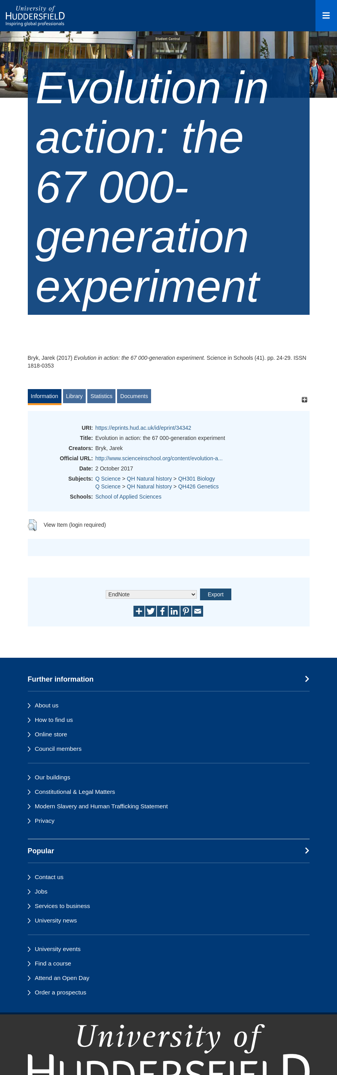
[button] (32, 525)
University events (58, 949)
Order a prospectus (61, 992)
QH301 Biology (196, 479)
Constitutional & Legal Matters (75, 791)
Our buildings (52, 777)
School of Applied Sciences (129, 497)
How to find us (54, 719)
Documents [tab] (134, 396)
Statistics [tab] (101, 396)
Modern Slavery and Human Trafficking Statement (101, 806)
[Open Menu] (326, 15)
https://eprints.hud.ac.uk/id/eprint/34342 (143, 428)
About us (47, 705)
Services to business (62, 906)
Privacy (44, 820)
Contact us (49, 877)
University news (56, 920)
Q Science (108, 479)
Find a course (53, 963)
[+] (305, 400)
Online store (51, 734)
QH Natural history (149, 479)
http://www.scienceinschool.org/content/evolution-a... (159, 458)
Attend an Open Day (62, 977)
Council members (58, 748)
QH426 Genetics (198, 486)
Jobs (41, 891)
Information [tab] (44, 396)
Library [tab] (74, 396)
